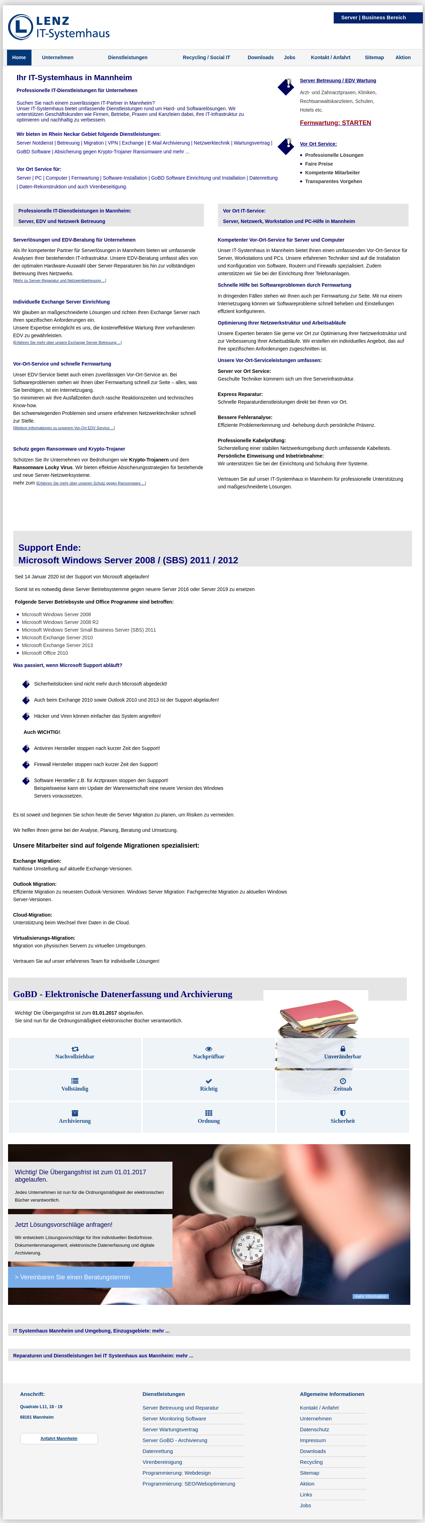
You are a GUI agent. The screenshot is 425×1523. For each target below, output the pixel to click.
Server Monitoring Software (174, 1418)
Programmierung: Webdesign (177, 1473)
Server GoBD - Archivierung (175, 1440)
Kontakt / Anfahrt (330, 57)
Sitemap (374, 57)
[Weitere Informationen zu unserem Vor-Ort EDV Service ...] (64, 428)
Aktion (403, 57)
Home (19, 57)
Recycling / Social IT (206, 57)
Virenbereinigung (162, 1462)
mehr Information (371, 1296)
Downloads (261, 57)
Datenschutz (314, 1429)
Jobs (290, 57)
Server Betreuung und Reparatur (181, 1408)
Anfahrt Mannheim (59, 1438)
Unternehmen (57, 57)
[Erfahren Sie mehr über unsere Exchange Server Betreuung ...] (67, 342)
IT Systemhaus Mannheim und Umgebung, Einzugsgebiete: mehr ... (91, 1331)
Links (306, 1494)
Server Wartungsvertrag (170, 1429)
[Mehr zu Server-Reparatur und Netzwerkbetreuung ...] (59, 280)
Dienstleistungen (128, 57)
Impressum (313, 1440)
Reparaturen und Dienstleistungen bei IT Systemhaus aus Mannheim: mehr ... (103, 1355)
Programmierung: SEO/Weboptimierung (189, 1484)
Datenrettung (158, 1451)
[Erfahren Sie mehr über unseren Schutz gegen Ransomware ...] (91, 483)
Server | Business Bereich (373, 17)
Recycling (311, 1462)
